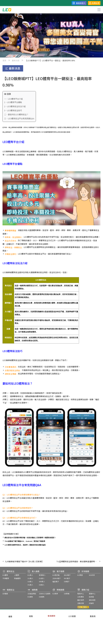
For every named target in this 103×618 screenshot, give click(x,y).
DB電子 (66, 581)
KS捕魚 (30, 597)
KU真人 (30, 575)
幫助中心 (80, 593)
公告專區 (80, 597)
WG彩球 (92, 575)
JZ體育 (16, 575)
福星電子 (55, 581)
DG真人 (42, 578)
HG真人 (30, 585)
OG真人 (30, 578)
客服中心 (92, 593)
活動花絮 (80, 603)
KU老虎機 (55, 575)
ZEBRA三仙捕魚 (44, 593)
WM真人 (42, 581)
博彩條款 (92, 600)
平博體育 (6, 578)
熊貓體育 (17, 578)
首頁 (4, 60)
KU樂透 (80, 575)
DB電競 (5, 593)
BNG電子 (67, 575)
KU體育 (5, 575)
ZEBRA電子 (56, 578)
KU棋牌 (55, 593)
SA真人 (30, 581)
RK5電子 (67, 578)
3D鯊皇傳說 (32, 593)
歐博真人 (42, 575)
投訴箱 (91, 597)
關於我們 (80, 600)
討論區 (91, 603)
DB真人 (41, 585)
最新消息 (15, 60)
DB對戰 (66, 593)
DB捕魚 (41, 597)
